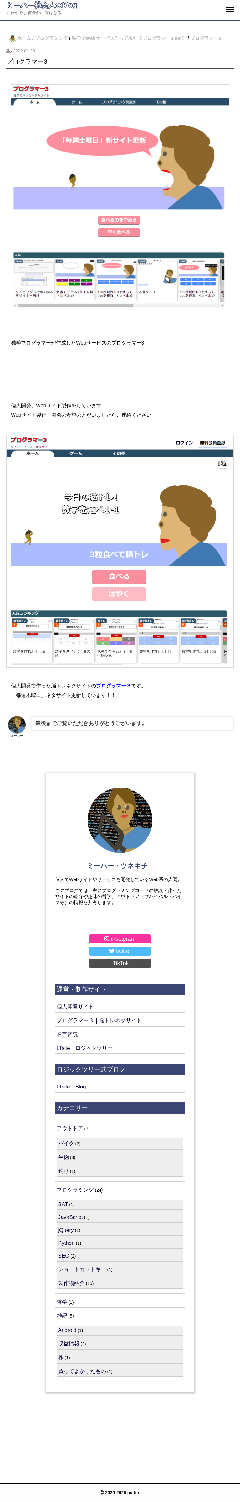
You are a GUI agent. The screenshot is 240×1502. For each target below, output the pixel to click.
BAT (63, 1204)
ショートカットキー (82, 1269)
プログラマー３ (113, 685)
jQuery (66, 1230)
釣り (63, 1171)
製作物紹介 (71, 1283)
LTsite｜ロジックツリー (85, 1048)
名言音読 (67, 1034)
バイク (66, 1144)
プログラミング (75, 1190)
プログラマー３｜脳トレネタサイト (99, 1021)
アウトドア (70, 1128)
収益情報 (68, 1344)
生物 (63, 1157)
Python (66, 1243)
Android (67, 1330)
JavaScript (70, 1217)
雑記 (62, 1316)
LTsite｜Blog (71, 1087)
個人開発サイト (75, 1007)
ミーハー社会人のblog (41, 5)
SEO (63, 1256)
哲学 (62, 1302)
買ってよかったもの (82, 1371)
